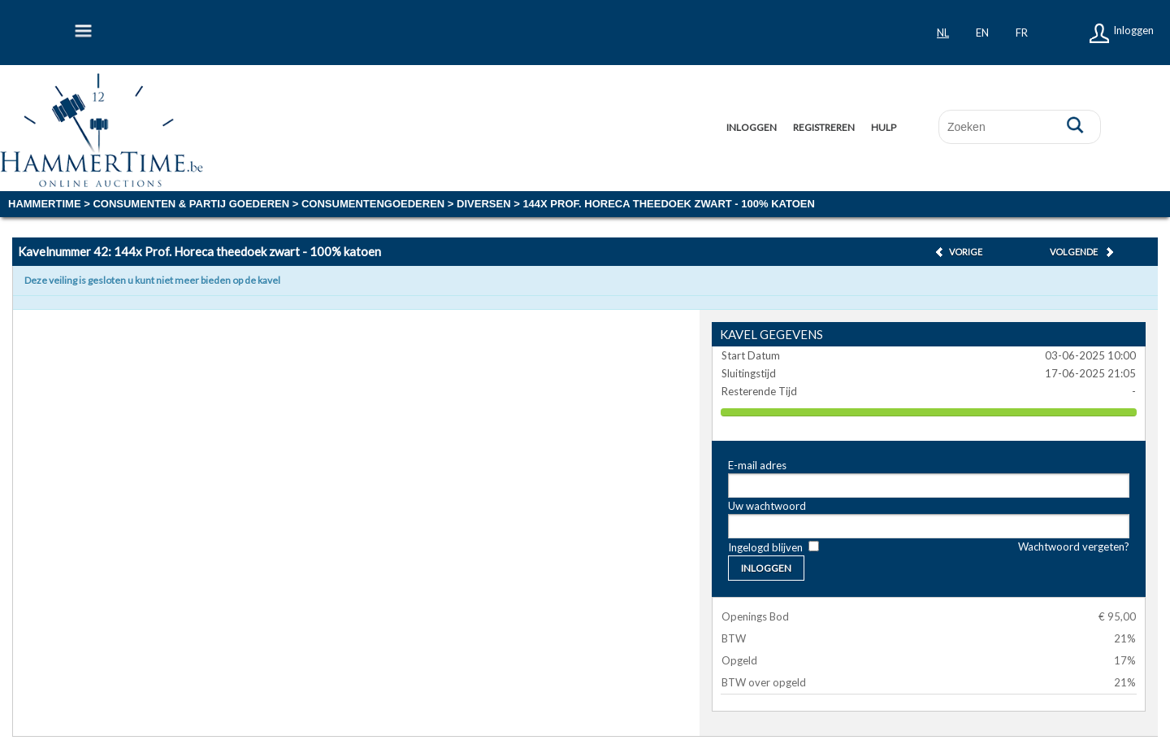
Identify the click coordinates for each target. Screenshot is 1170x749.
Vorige (965, 251)
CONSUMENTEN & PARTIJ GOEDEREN (191, 204)
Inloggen (1133, 30)
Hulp (883, 127)
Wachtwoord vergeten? (1073, 546)
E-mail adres (757, 465)
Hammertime (44, 204)
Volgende (1074, 251)
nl (943, 32)
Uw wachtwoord (767, 505)
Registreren (824, 127)
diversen (483, 204)
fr (1022, 32)
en (982, 32)
